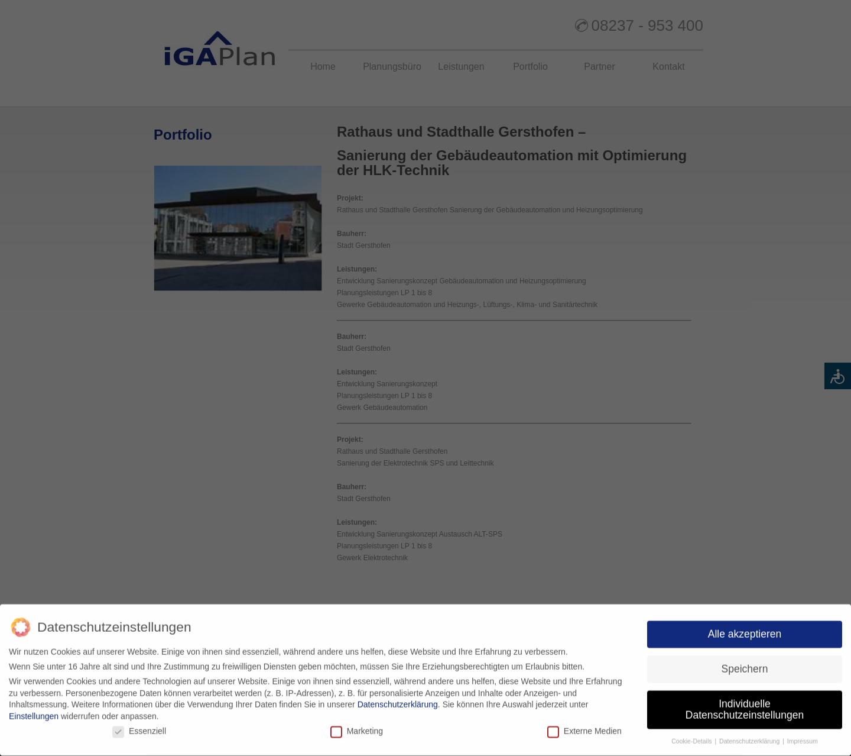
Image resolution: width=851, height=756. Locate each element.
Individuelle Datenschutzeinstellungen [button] (745, 706)
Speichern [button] (745, 665)
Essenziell (139, 727)
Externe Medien (584, 727)
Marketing (356, 727)
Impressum (802, 737)
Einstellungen (34, 713)
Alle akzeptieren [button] (745, 631)
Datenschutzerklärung (398, 701)
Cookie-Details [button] (692, 737)
